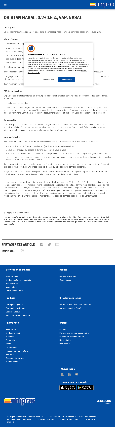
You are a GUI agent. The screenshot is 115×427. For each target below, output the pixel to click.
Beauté (63, 270)
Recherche (11, 329)
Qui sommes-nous (46, 419)
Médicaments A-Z (14, 362)
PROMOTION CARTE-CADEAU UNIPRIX (76, 305)
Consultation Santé (14, 291)
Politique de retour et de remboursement (25, 417)
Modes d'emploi (13, 333)
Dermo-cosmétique (68, 276)
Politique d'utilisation (69, 419)
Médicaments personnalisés (18, 280)
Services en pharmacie (18, 270)
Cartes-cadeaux (13, 312)
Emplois (62, 329)
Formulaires (11, 340)
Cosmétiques (65, 280)
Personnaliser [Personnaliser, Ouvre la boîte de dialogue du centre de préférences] (48, 79)
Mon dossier (64, 344)
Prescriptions (12, 276)
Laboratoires (11, 347)
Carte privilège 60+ (14, 305)
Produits (10, 298)
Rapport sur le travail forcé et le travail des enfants (73, 417)
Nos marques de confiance (18, 315)
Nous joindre (65, 340)
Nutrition (10, 354)
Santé (8, 344)
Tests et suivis (12, 283)
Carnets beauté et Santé (70, 308)
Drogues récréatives (15, 358)
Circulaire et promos (70, 298)
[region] (58, 64)
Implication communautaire (71, 337)
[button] (41, 244)
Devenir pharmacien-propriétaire (74, 333)
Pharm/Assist (13, 323)
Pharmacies (91, 419)
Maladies (10, 337)
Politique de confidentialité (19, 419)
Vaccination (11, 287)
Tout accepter (67, 79)
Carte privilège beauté (16, 308)
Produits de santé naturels (17, 351)
